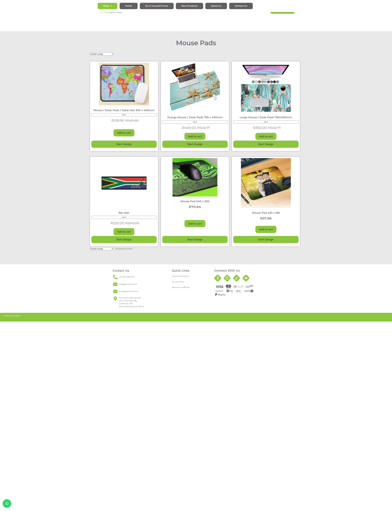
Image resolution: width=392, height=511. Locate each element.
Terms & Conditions (180, 276)
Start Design (124, 144)
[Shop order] (102, 54)
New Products (189, 6)
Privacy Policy (178, 282)
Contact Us (241, 6)
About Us (216, 6)
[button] (7, 503)
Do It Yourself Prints (156, 6)
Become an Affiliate (181, 287)
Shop (107, 5)
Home (128, 6)
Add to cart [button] (124, 132)
